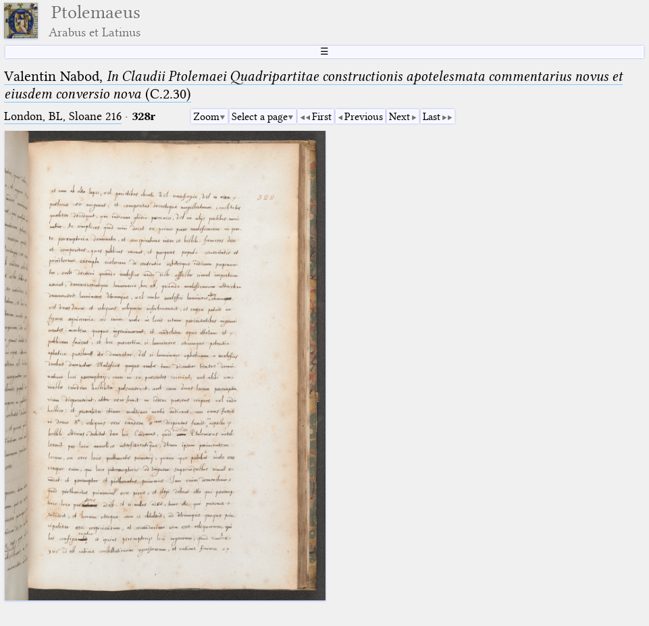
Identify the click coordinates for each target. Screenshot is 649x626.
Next (399, 117)
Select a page (260, 117)
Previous (363, 117)
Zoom (206, 117)
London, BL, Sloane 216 (63, 116)
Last (431, 117)
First (322, 117)
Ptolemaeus (94, 20)
